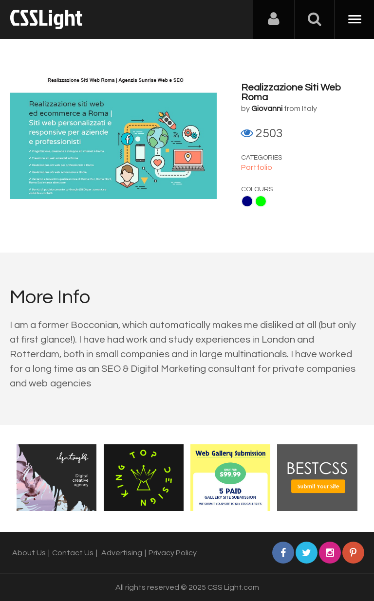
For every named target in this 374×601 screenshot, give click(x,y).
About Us (29, 553)
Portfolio (256, 167)
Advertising (121, 553)
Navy (247, 201)
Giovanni (266, 108)
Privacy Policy (173, 553)
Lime (261, 201)
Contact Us (73, 553)
